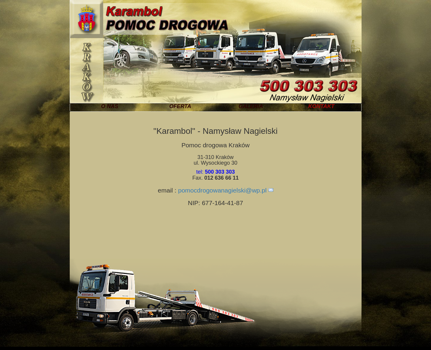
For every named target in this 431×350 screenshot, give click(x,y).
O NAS (110, 106)
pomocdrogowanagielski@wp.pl (222, 190)
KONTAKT (321, 106)
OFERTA (180, 106)
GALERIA (251, 106)
